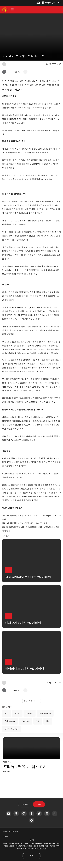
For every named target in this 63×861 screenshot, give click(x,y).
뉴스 (6, 713)
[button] (12, 9)
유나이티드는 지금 (11, 729)
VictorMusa (25, 721)
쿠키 (31, 840)
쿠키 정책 (42, 849)
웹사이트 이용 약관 (11, 831)
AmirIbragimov (10, 721)
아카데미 (29, 713)
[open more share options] (25, 72)
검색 (47, 721)
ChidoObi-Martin (45, 713)
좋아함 (17, 713)
